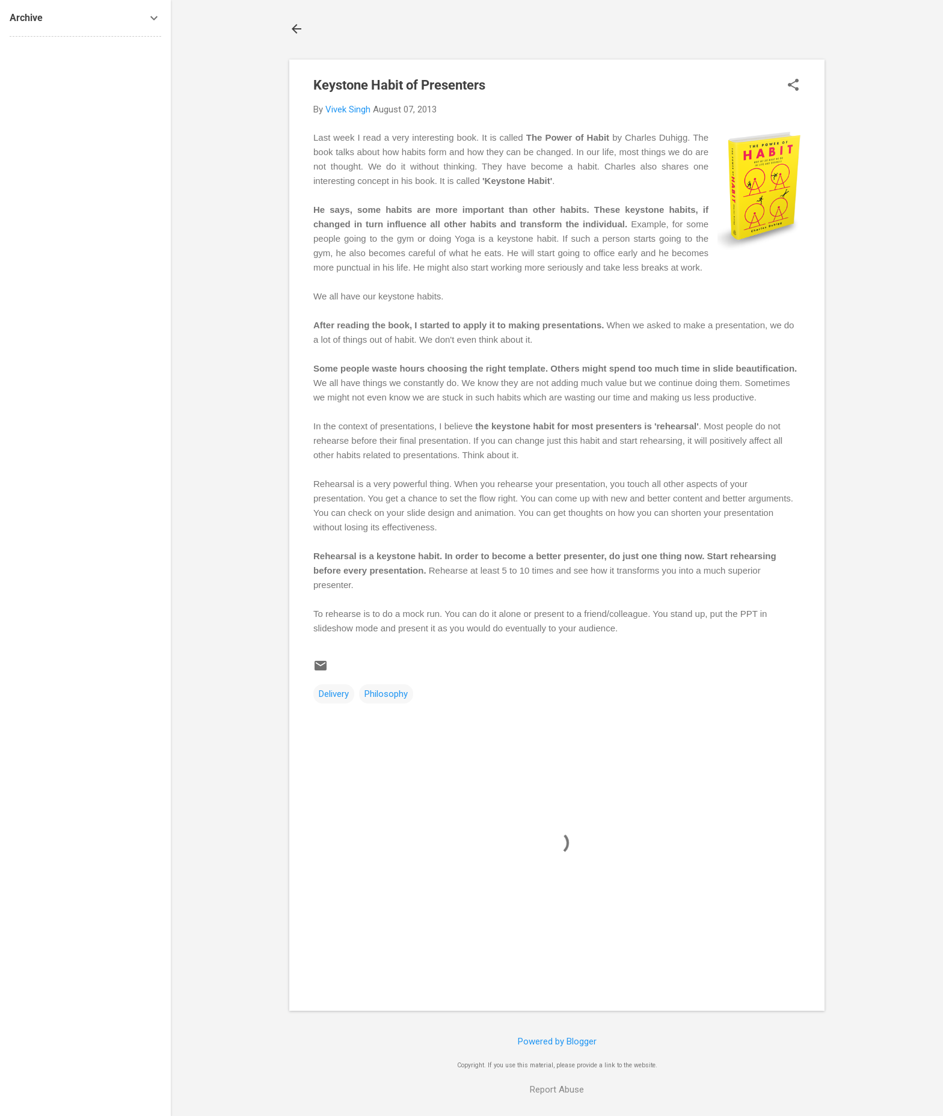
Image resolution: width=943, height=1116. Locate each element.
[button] (793, 86)
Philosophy (386, 693)
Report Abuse (557, 1089)
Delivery (334, 693)
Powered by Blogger (557, 1041)
